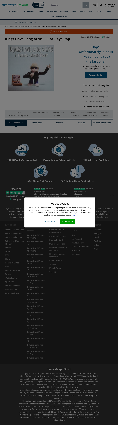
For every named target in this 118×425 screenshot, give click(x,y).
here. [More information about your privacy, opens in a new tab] (73, 215)
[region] (59, 212)
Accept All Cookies (68, 221)
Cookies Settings (50, 221)
